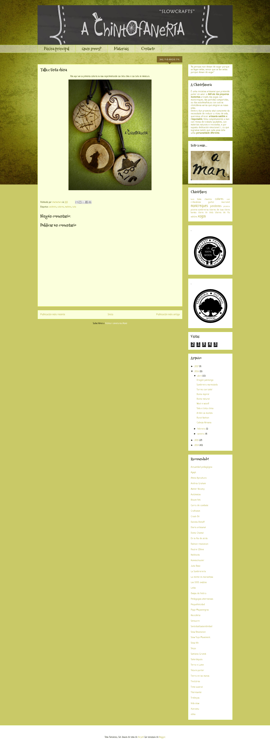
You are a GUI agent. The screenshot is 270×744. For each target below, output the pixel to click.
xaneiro (201, 434)
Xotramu (195, 709)
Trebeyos (195, 698)
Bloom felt (196, 500)
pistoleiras (226, 206)
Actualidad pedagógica (201, 467)
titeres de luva (216, 210)
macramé (225, 202)
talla (74, 207)
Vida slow (195, 703)
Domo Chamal (197, 533)
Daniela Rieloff (198, 522)
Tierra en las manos (200, 676)
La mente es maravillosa (202, 577)
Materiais (121, 49)
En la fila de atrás (199, 538)
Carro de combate (199, 505)
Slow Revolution (198, 632)
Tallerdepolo (197, 659)
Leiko (193, 588)
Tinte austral (197, 687)
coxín (228, 199)
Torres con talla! (204, 389)
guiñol (211, 202)
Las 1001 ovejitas (199, 582)
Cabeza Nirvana (204, 422)
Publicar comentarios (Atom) (116, 323)
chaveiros (208, 199)
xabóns (194, 216)
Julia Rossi (195, 566)
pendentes (215, 206)
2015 (196, 440)
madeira (68, 207)
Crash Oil (195, 516)
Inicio (110, 314)
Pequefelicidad (198, 604)
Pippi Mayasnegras (200, 610)
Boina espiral (203, 394)
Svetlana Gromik (198, 654)
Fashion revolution (199, 544)
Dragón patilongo (205, 380)
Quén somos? (91, 49)
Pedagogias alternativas (202, 599)
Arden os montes (205, 413)
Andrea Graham (198, 483)
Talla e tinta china (205, 408)
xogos (202, 216)
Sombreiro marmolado (207, 384)
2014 (196, 445)
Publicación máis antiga (168, 314)
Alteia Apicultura (199, 478)
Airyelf (141, 737)
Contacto (148, 49)
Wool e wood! (203, 403)
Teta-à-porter (197, 670)
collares (61, 207)
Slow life (195, 643)
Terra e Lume (197, 665)
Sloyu (193, 648)
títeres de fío (222, 212)
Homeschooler (197, 560)
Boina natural (203, 399)
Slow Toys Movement (200, 637)
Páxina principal (56, 49)
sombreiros (203, 210)
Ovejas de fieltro (198, 593)
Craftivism (195, 511)
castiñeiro (52, 207)
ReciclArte (195, 615)
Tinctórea (195, 681)
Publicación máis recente (52, 314)
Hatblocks (195, 555)
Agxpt (193, 472)
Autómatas (196, 494)
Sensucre (195, 621)
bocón (192, 199)
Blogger (162, 737)
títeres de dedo (205, 212)
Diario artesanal (198, 527)
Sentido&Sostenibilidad (201, 626)
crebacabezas (196, 202)
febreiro (201, 429)
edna (193, 714)
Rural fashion (203, 418)
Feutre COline (197, 549)
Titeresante (196, 692)
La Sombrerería (198, 571)
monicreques (199, 206)
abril (199, 376)
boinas (199, 199)
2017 (196, 366)
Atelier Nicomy (198, 489)
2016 (197, 371)
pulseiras (194, 210)
